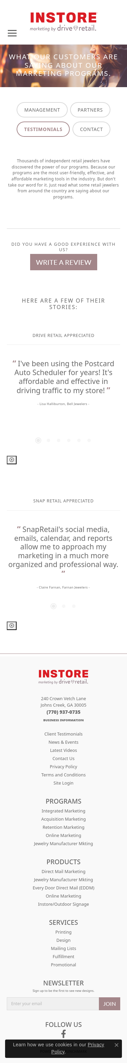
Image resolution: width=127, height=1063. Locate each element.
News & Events (63, 742)
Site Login (63, 783)
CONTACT (91, 129)
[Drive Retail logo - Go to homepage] (64, 19)
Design (64, 940)
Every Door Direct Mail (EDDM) (63, 888)
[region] (63, 407)
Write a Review (63, 262)
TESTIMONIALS (43, 129)
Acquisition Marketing (63, 819)
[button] (38, 440)
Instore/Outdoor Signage (63, 904)
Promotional (63, 965)
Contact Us (63, 758)
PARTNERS (90, 110)
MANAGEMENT (42, 110)
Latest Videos (63, 750)
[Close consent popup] (116, 1045)
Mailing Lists (63, 948)
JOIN (109, 1004)
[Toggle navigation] (12, 33)
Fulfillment (64, 956)
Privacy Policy (63, 766)
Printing (64, 932)
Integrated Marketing (63, 811)
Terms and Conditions (63, 775)
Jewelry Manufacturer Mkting (63, 843)
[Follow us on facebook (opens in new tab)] (63, 1034)
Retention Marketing (64, 827)
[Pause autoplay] (12, 460)
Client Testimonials (63, 734)
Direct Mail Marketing (64, 871)
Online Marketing (63, 835)
